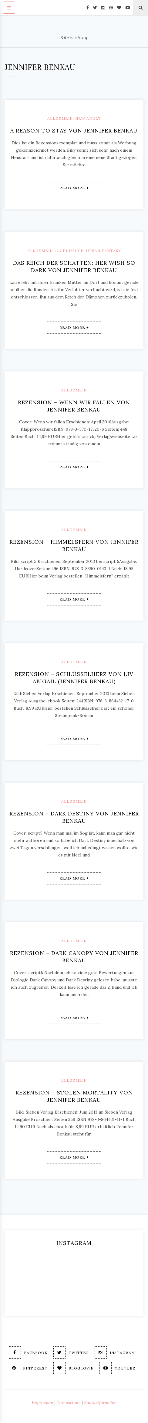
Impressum (42, 1402)
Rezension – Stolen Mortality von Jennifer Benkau (74, 1096)
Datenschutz (68, 1402)
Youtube (117, 1368)
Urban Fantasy (103, 250)
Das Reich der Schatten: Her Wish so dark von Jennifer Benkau (74, 266)
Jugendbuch (69, 250)
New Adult (88, 118)
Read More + (74, 188)
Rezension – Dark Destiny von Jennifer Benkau (74, 817)
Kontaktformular (100, 1402)
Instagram (115, 1352)
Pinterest (28, 1368)
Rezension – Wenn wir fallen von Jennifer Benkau (74, 406)
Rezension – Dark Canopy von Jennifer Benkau (74, 956)
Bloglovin (73, 1368)
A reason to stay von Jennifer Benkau (74, 130)
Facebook (28, 1352)
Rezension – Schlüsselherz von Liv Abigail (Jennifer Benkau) (74, 677)
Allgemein (60, 118)
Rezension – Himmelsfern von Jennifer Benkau (74, 545)
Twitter (71, 1352)
